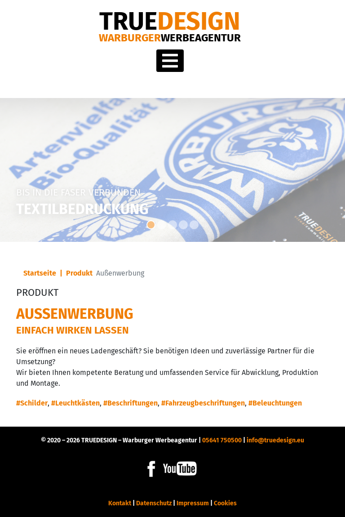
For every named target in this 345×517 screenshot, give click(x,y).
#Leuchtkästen (75, 403)
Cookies (225, 503)
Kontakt (119, 503)
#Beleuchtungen (275, 403)
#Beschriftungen (130, 403)
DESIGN (169, 21)
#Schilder (32, 403)
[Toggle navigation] (170, 60)
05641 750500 (222, 440)
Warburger (170, 37)
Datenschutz (154, 503)
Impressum (193, 503)
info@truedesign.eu (275, 440)
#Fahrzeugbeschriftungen (203, 403)
